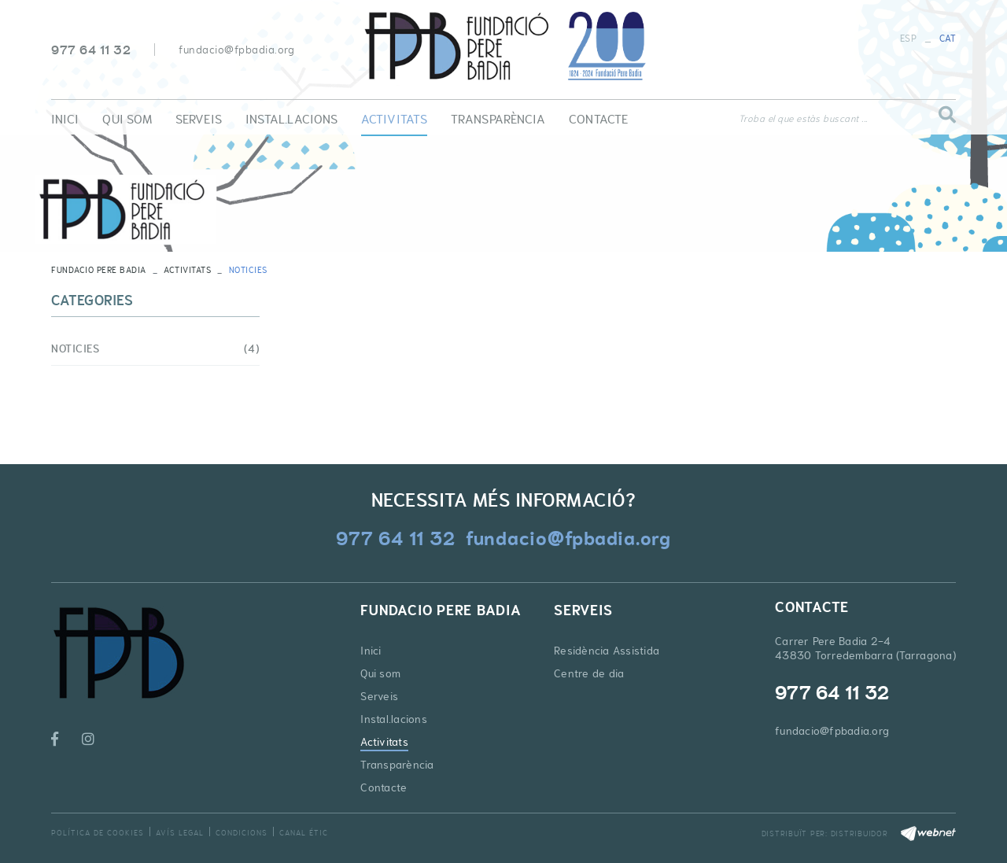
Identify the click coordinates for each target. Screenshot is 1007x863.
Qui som (380, 673)
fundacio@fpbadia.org (236, 49)
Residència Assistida (606, 650)
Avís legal (180, 833)
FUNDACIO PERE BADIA (98, 270)
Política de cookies (97, 833)
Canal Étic (303, 833)
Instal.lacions (393, 719)
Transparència (396, 764)
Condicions (241, 833)
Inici (370, 650)
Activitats (187, 270)
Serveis (379, 696)
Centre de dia (589, 673)
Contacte (383, 787)
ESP (908, 38)
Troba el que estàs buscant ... (803, 119)
